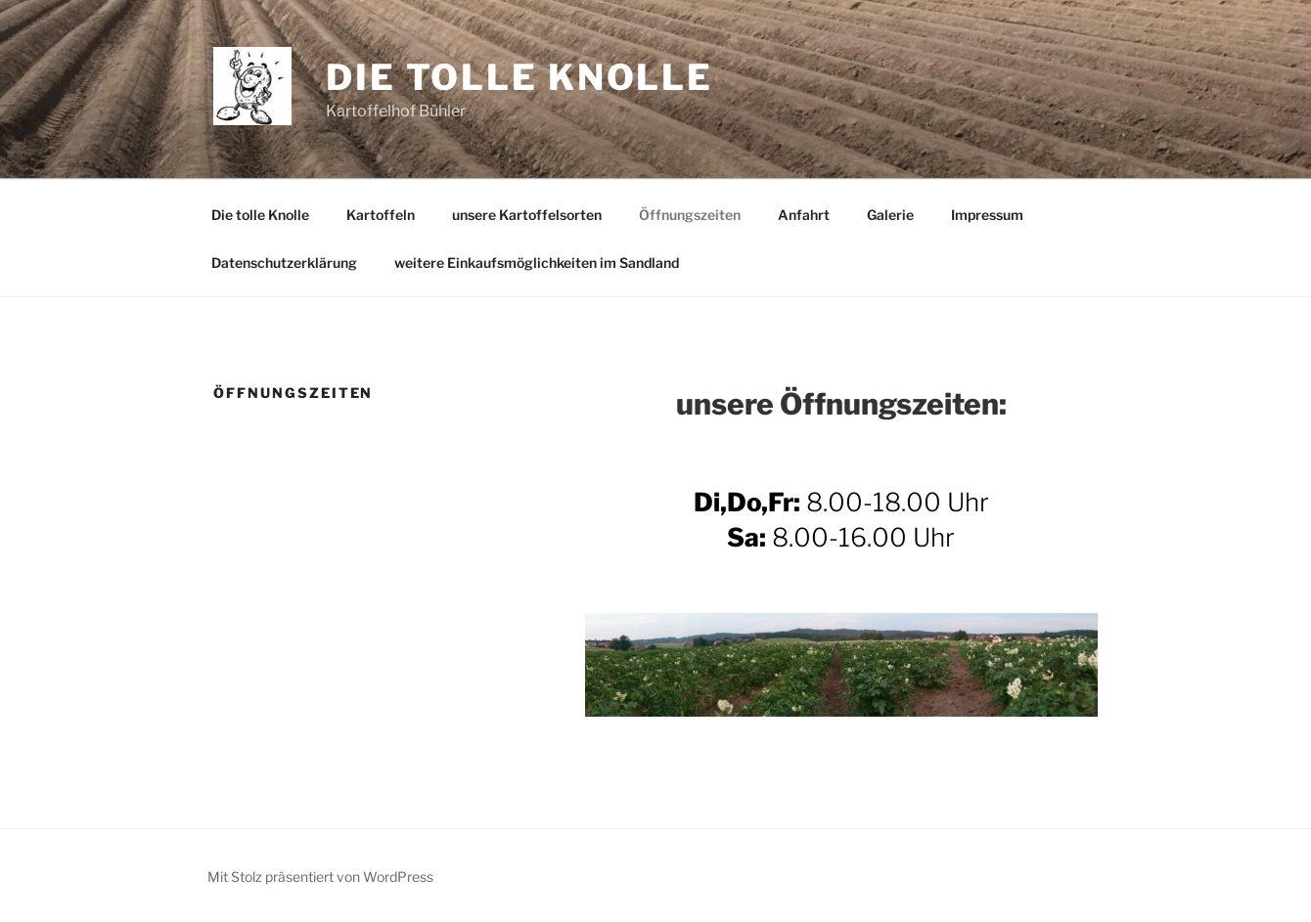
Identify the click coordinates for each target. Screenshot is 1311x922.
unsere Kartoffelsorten (527, 214)
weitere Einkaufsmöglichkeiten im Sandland (536, 262)
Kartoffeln (380, 214)
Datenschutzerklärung (284, 262)
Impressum (987, 214)
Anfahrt (804, 214)
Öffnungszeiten (690, 214)
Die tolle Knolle (519, 77)
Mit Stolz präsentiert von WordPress (320, 876)
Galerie (890, 214)
